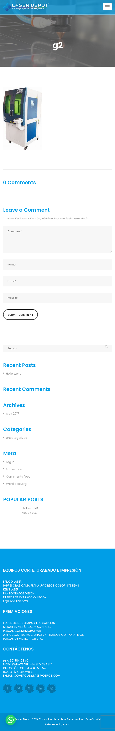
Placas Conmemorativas (22, 630)
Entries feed (14, 469)
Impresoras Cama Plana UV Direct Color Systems (41, 585)
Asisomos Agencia (57, 724)
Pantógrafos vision (18, 593)
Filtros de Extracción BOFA (24, 597)
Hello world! (14, 374)
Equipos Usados (15, 601)
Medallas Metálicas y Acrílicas (27, 626)
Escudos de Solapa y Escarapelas (29, 623)
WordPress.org (16, 484)
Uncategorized (16, 438)
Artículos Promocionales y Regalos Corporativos (43, 634)
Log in (10, 462)
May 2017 (12, 414)
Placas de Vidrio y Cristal (23, 638)
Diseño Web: (94, 719)
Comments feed (18, 476)
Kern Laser (11, 589)
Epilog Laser (12, 581)
